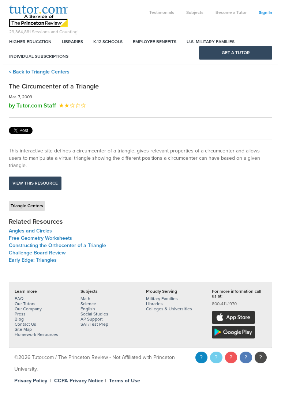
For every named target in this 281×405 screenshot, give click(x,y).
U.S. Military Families (211, 41)
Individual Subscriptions (38, 56)
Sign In (265, 12)
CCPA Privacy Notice (79, 381)
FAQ (19, 298)
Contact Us (25, 324)
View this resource (35, 183)
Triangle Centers (27, 205)
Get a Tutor (236, 52)
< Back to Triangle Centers (39, 72)
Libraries (72, 41)
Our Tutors (25, 303)
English (87, 308)
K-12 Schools (108, 41)
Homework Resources (36, 334)
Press (20, 314)
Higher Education (30, 41)
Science (88, 303)
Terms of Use (124, 381)
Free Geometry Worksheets (40, 238)
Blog (19, 319)
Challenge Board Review (37, 253)
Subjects (194, 12)
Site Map (23, 329)
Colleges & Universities (169, 308)
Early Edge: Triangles (33, 260)
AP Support (91, 319)
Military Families (162, 298)
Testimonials (161, 12)
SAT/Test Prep (94, 324)
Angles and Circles (30, 231)
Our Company (28, 308)
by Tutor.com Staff (32, 105)
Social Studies (94, 314)
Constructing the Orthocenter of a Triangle (57, 245)
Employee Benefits (154, 41)
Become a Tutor (231, 12)
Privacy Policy (30, 381)
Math (85, 298)
